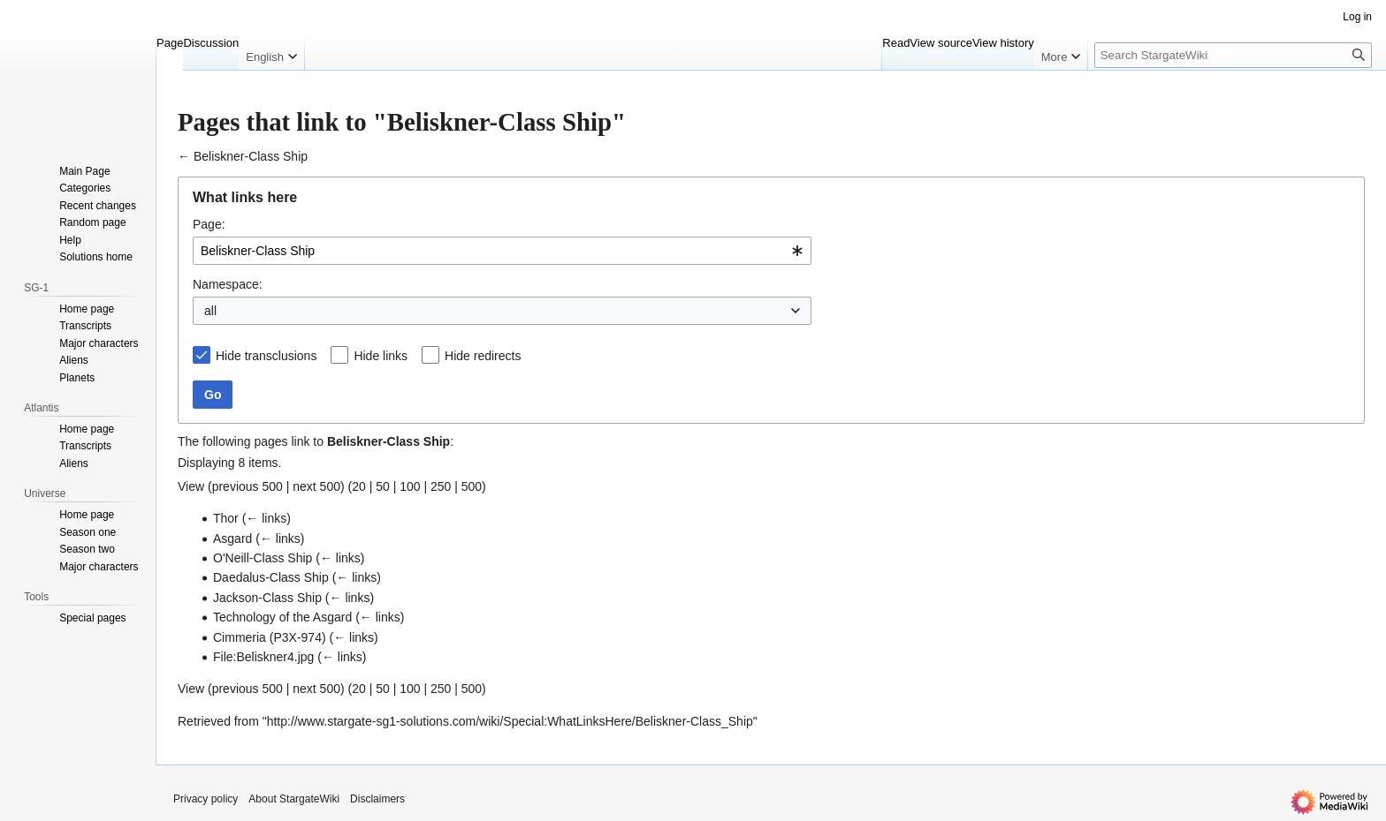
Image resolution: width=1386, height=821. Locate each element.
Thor (226, 518)
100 (410, 486)
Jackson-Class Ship (267, 598)
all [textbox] (210, 311)
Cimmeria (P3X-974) (269, 637)
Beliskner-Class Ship (251, 156)
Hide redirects (483, 356)
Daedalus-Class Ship (271, 577)
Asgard (232, 538)
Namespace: (228, 284)
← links (266, 518)
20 (359, 486)
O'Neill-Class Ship (262, 558)
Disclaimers (377, 799)
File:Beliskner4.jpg (263, 657)
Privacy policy (205, 799)
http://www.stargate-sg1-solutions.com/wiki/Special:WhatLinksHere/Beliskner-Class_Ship (510, 721)
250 (440, 486)
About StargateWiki (293, 799)
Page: (209, 224)
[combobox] (502, 251)
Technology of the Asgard (282, 617)
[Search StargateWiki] (1233, 55)
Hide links (380, 356)
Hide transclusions (266, 356)
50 (383, 486)
